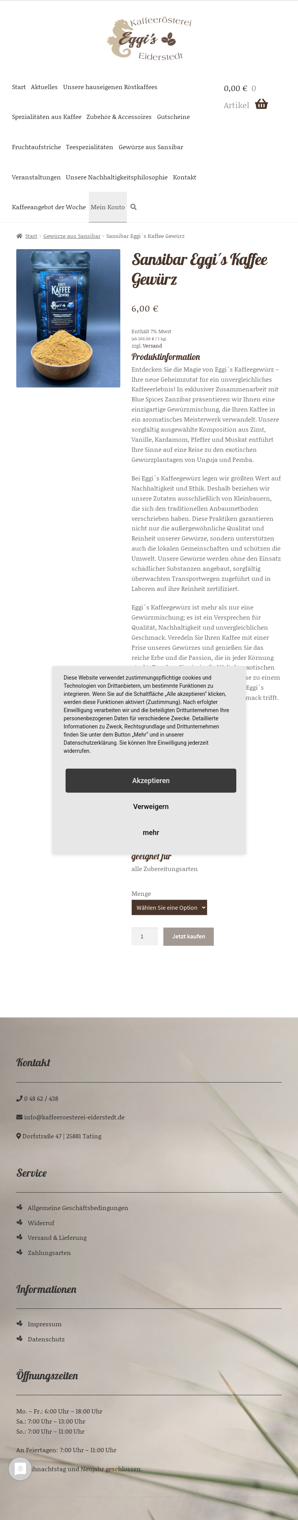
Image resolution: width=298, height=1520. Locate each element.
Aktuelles (44, 86)
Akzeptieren (151, 780)
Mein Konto (108, 206)
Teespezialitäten (89, 146)
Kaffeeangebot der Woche (49, 206)
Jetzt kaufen (188, 936)
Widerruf (41, 1222)
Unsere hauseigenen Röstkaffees (110, 86)
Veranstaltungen (36, 176)
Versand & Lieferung (57, 1237)
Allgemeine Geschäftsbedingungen (78, 1207)
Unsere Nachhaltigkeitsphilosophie (117, 176)
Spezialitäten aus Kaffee (46, 116)
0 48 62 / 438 (41, 1098)
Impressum (45, 1323)
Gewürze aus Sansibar (151, 146)
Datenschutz (46, 1338)
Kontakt (184, 176)
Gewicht (143, 893)
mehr (151, 832)
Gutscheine (173, 116)
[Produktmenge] (145, 936)
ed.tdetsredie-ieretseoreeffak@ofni (74, 1116)
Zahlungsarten (49, 1252)
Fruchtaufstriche (36, 146)
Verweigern (151, 806)
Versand (152, 345)
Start (19, 86)
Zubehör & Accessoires (119, 116)
